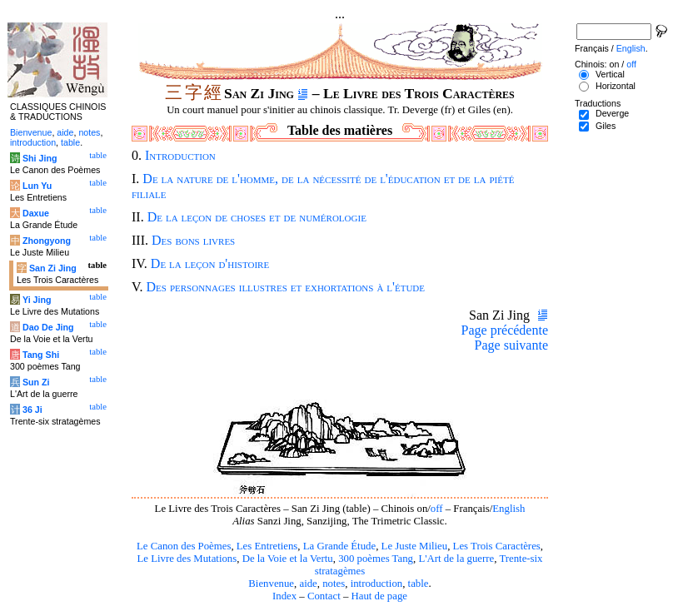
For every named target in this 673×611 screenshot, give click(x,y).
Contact (324, 596)
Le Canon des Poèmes (184, 546)
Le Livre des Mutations (187, 558)
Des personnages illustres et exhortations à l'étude (286, 287)
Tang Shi (40, 355)
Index (284, 596)
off (437, 508)
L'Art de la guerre (456, 558)
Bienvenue (271, 583)
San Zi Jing (53, 268)
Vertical (610, 74)
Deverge (612, 113)
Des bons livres (193, 240)
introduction (377, 583)
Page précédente (504, 330)
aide (308, 583)
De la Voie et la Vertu (287, 558)
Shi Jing (39, 158)
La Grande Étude (339, 546)
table (418, 583)
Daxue (35, 213)
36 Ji (32, 410)
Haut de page (379, 596)
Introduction (180, 155)
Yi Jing (37, 300)
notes (333, 583)
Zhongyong (46, 241)
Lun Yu (37, 186)
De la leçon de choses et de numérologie (256, 217)
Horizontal (616, 86)
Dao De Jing (48, 327)
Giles (606, 126)
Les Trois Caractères (497, 546)
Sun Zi (36, 382)
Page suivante (511, 345)
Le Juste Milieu (414, 546)
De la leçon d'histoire (210, 263)
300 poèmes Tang (375, 558)
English (508, 508)
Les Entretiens (267, 546)
